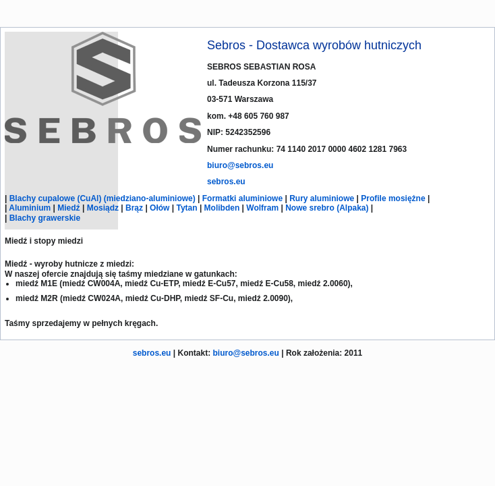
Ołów (159, 208)
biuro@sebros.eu (240, 165)
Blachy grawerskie (44, 218)
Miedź (68, 208)
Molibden (222, 208)
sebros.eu (226, 181)
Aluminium (30, 208)
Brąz (134, 208)
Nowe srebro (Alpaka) (326, 208)
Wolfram (262, 208)
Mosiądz (103, 208)
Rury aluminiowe (321, 198)
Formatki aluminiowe (242, 198)
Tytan (186, 208)
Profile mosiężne (393, 198)
